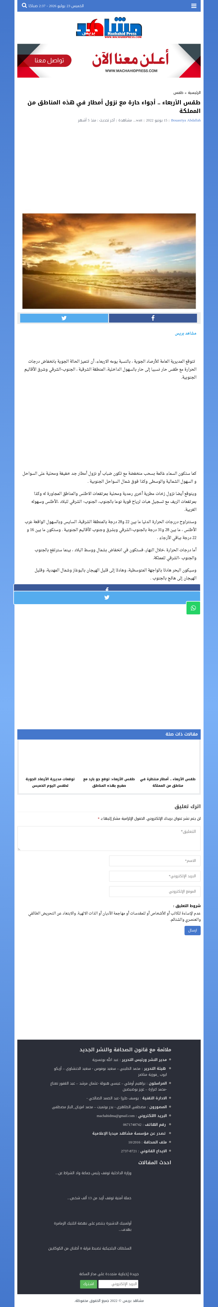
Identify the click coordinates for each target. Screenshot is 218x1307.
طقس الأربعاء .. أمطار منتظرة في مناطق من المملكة (168, 782)
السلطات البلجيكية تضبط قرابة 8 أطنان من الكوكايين (89, 1248)
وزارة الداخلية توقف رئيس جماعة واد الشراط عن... (93, 1172)
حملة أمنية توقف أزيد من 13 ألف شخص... (99, 1197)
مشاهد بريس (133, 1300)
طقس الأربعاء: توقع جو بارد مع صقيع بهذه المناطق (109, 782)
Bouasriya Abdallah (186, 120)
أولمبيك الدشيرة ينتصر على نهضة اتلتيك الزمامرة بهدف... (92, 1226)
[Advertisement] (109, 165)
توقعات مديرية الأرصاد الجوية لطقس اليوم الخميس (50, 782)
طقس (178, 92)
